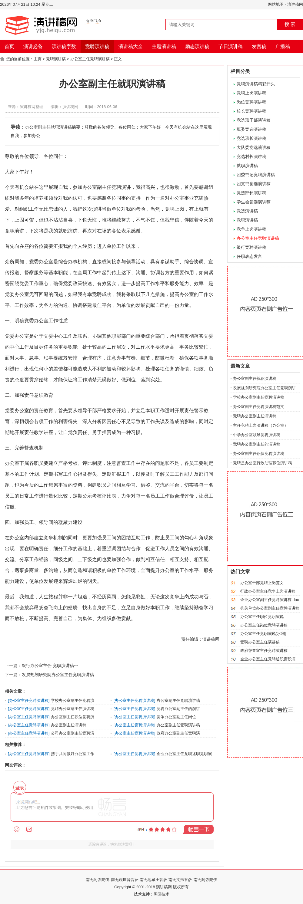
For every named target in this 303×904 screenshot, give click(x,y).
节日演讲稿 (230, 46)
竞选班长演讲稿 (251, 138)
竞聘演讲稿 (97, 46)
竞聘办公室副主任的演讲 (178, 708)
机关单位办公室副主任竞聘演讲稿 (269, 608)
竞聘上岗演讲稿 (251, 92)
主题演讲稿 (164, 46)
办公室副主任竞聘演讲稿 (178, 700)
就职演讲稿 (247, 165)
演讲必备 (33, 46)
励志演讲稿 (197, 46)
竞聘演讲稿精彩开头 (256, 83)
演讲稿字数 (64, 46)
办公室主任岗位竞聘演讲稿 (264, 625)
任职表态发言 (249, 256)
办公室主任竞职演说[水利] (263, 633)
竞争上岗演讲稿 (251, 229)
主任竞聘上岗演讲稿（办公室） (260, 425)
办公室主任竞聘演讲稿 (90, 59)
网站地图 (276, 4)
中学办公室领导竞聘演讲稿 (256, 434)
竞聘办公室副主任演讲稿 (72, 708)
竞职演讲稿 (247, 220)
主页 (38, 59)
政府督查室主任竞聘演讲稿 (264, 650)
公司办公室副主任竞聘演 (72, 733)
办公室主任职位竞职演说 (262, 616)
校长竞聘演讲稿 (251, 111)
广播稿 (282, 46)
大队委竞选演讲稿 (254, 147)
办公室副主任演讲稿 (68, 725)
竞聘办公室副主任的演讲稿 (256, 444)
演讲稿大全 (130, 46)
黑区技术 (161, 894)
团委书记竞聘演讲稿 (256, 174)
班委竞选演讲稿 (251, 129)
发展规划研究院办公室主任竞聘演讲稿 (58, 674)
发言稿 (259, 46)
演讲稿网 (295, 4)
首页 (9, 46)
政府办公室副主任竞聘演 (178, 733)
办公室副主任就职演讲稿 (254, 378)
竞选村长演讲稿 (251, 156)
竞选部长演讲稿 (251, 192)
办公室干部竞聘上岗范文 (262, 582)
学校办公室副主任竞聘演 (72, 700)
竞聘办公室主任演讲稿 (260, 642)
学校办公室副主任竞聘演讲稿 (258, 397)
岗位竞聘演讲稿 (251, 102)
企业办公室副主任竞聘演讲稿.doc (269, 599)
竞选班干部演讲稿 (254, 120)
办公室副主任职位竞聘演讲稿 (258, 453)
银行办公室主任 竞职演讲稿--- (50, 665)
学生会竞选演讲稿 (254, 201)
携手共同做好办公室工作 (72, 753)
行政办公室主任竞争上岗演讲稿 (267, 591)
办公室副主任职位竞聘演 (72, 717)
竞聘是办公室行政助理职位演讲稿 (262, 463)
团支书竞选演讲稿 (254, 183)
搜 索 (290, 24)
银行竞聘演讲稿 (251, 247)
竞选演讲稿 (247, 211)
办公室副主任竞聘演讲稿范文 (258, 406)
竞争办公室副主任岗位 (176, 717)
